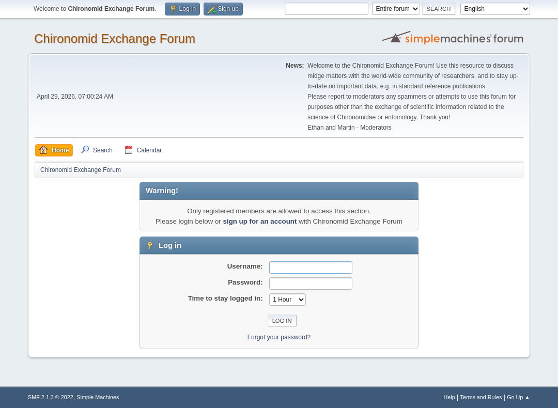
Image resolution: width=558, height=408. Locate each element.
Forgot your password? (279, 337)
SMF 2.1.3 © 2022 (50, 397)
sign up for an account (260, 221)
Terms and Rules (481, 397)
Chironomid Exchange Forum (114, 38)
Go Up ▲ (518, 397)
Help (449, 397)
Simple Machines (97, 397)
